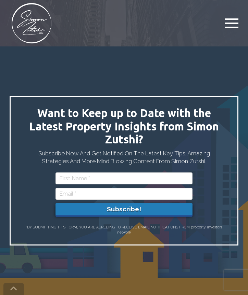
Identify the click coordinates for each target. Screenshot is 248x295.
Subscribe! (124, 209)
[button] (231, 23)
